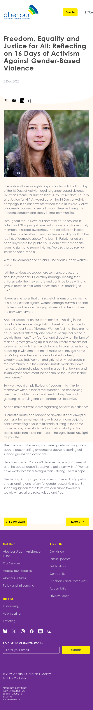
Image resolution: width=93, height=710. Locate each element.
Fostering (9, 621)
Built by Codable (14, 678)
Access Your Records (17, 571)
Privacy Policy (59, 596)
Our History (57, 551)
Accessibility (58, 588)
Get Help (9, 544)
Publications (58, 566)
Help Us (8, 599)
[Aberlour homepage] (21, 12)
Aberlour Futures (14, 578)
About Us (56, 544)
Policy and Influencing (18, 585)
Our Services (11, 563)
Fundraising (11, 606)
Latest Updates (60, 559)
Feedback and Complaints (68, 581)
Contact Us (57, 573)
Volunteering (12, 613)
